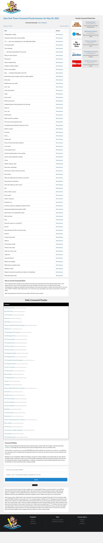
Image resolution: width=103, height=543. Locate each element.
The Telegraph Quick (16, 356)
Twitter (82, 521)
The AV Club (14, 426)
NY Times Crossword (57, 519)
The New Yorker (15, 370)
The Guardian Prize (15, 377)
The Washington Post (16, 336)
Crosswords (33, 523)
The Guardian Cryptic (16, 437)
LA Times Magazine (16, 405)
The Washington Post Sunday (18, 332)
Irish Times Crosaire (16, 398)
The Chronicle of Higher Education (19, 430)
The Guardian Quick (16, 342)
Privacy (33, 519)
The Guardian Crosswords (91, 51)
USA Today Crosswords (91, 31)
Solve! (36, 479)
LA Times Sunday (15, 412)
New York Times (15, 311)
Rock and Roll (14, 423)
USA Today (13, 322)
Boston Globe (14, 374)
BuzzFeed (13, 409)
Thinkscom (13, 329)
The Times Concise (15, 349)
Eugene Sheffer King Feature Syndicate (21, 388)
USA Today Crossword (57, 521)
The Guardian (14, 433)
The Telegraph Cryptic (16, 363)
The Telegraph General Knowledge (19, 360)
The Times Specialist (16, 339)
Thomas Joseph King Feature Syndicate (21, 325)
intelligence (8, 447)
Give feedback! (42, 22)
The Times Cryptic (15, 346)
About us (33, 521)
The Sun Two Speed (16, 367)
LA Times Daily (14, 315)
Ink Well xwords (15, 395)
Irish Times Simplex (15, 402)
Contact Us (82, 523)
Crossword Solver (90, 22)
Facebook (82, 519)
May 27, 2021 (8, 26)
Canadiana (13, 384)
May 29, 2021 (64, 26)
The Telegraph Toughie (16, 353)
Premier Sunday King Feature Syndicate (21, 419)
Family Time (14, 391)
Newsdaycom (14, 416)
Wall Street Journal (15, 308)
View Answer (59, 34)
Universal (13, 318)
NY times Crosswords (90, 41)
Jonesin (12, 381)
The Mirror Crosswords (91, 61)
